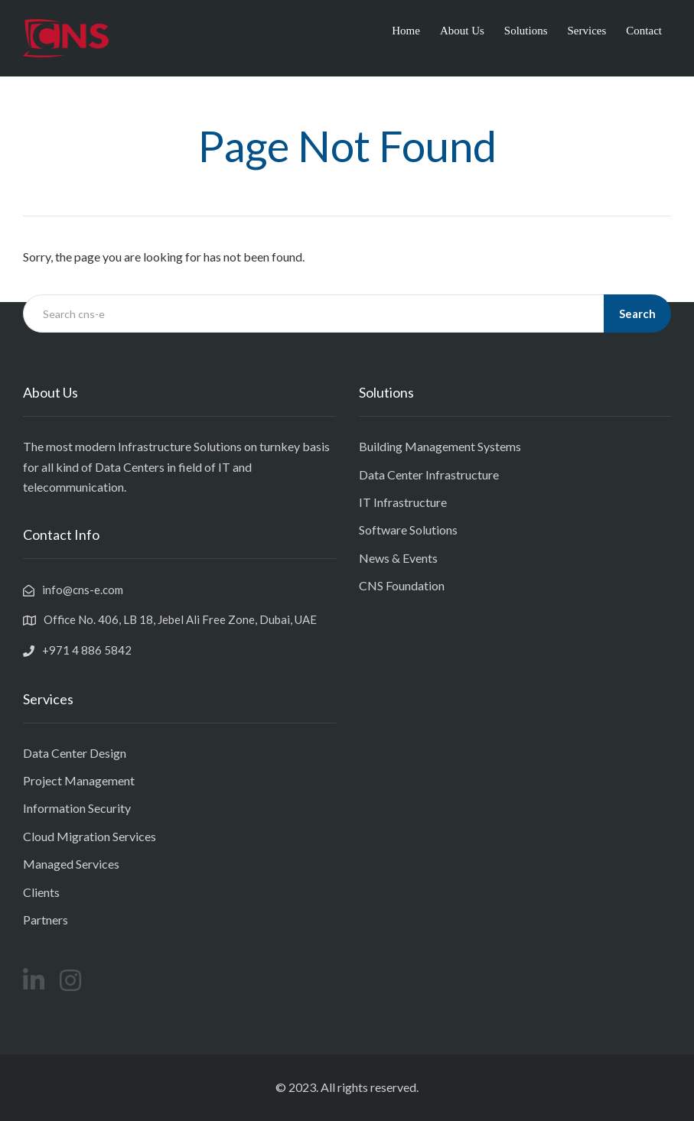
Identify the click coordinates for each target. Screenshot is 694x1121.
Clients (41, 892)
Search (637, 313)
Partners (45, 919)
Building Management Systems (440, 446)
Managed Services (71, 863)
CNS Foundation (402, 585)
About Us (462, 30)
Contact (644, 30)
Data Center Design (74, 753)
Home (406, 30)
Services (587, 30)
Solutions (526, 30)
